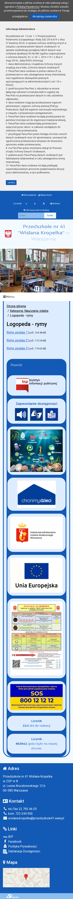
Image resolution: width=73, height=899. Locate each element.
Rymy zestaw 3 (17, 348)
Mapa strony (45, 195)
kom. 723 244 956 (18, 813)
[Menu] (36, 296)
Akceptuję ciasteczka (45, 16)
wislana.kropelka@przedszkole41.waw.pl (33, 818)
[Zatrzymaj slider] (36, 289)
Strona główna (28, 195)
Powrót (16, 365)
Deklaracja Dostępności (21, 851)
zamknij (11, 183)
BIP (8, 837)
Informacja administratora (36, 210)
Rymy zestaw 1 (17, 332)
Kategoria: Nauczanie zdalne (29, 311)
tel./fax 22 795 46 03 (20, 809)
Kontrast (55, 203)
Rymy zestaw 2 (17, 340)
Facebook (12, 841)
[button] (4, 270)
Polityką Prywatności (28, 6)
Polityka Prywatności (20, 846)
